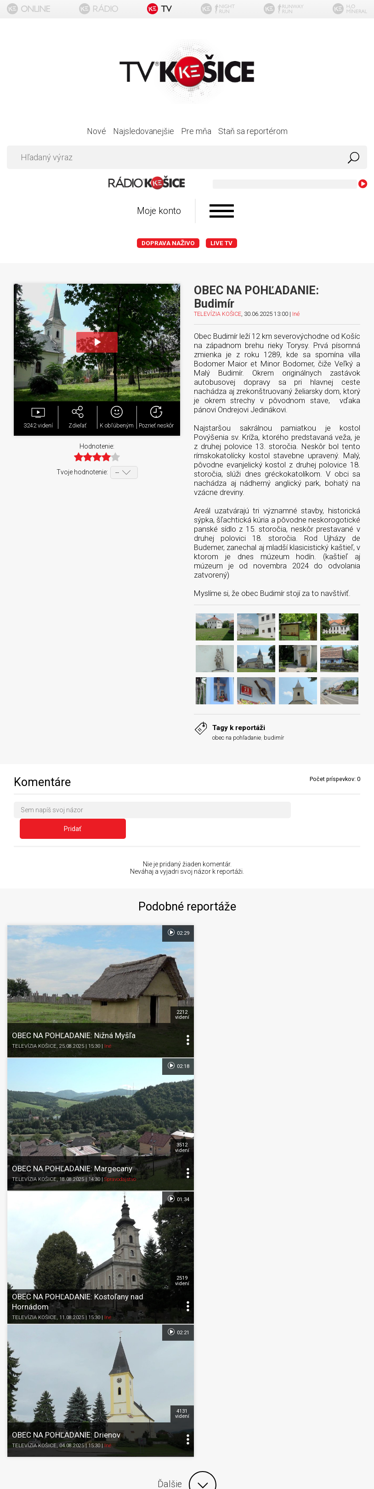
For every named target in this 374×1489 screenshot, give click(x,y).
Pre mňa (196, 131)
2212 (175, 992)
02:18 (351, 915)
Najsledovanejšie (143, 131)
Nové (96, 131)
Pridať (329, 811)
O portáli (187, 1266)
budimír (274, 737)
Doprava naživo (168, 243)
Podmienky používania (187, 1284)
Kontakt (187, 1337)
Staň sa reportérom (253, 131)
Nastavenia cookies (187, 1319)
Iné (296, 313)
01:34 (170, 1043)
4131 (355, 1120)
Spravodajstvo (300, 1024)
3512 (355, 992)
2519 (175, 1120)
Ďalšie (187, 1191)
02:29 (170, 915)
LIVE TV (221, 243)
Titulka (187, 1248)
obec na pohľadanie (236, 737)
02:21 (351, 1043)
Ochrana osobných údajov (187, 1302)
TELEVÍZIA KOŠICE (217, 313)
